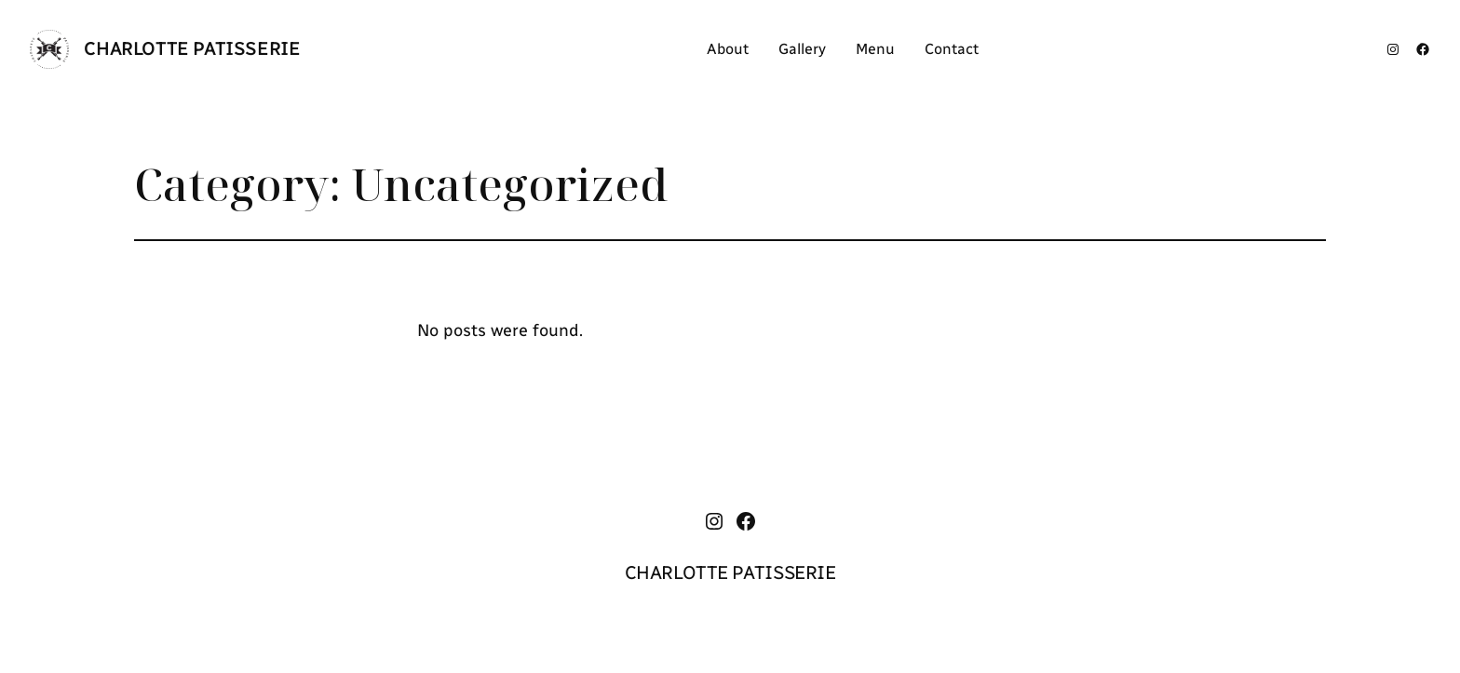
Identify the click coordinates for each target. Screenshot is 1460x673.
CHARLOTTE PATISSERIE (192, 48)
